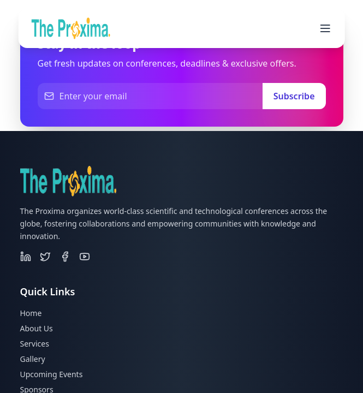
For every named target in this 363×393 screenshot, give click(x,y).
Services (34, 343)
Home (31, 313)
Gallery (32, 359)
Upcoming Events (51, 374)
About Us (36, 328)
